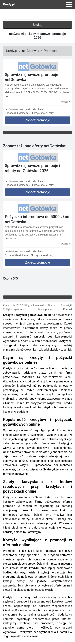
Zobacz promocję (37, 120)
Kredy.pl (9, 4)
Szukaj (37, 25)
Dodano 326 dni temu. (17, 112)
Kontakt (67, 309)
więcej (65, 101)
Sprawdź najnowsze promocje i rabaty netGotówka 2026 (32, 168)
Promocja (51, 51)
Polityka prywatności (15, 309)
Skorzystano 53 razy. (42, 184)
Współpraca (45, 309)
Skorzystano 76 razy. (42, 112)
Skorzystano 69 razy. (42, 255)
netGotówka (30, 51)
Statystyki (66, 305)
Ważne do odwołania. (32, 109)
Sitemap (52, 305)
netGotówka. (12, 109)
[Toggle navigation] (69, 4)
